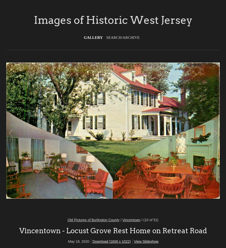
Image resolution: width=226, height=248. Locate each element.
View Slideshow (146, 241)
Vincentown (131, 220)
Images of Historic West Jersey (113, 20)
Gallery (93, 37)
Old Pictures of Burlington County (94, 220)
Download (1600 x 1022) (111, 241)
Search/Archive (123, 37)
